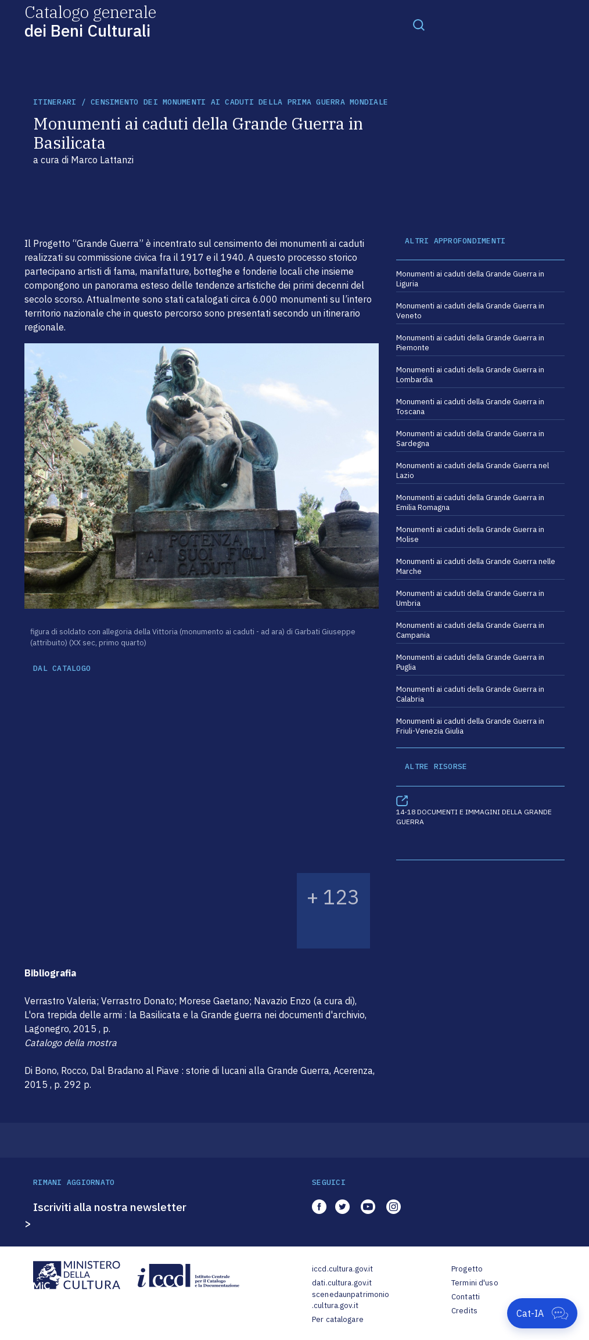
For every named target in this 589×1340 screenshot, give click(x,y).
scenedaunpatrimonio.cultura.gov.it (350, 1300)
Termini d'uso (474, 1283)
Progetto (467, 1269)
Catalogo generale (90, 20)
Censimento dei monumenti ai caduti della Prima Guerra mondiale (239, 102)
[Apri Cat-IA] (542, 1313)
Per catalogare (338, 1319)
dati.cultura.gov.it (342, 1283)
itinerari (54, 102)
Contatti (465, 1297)
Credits (464, 1311)
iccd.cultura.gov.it (342, 1269)
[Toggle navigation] (418, 24)
